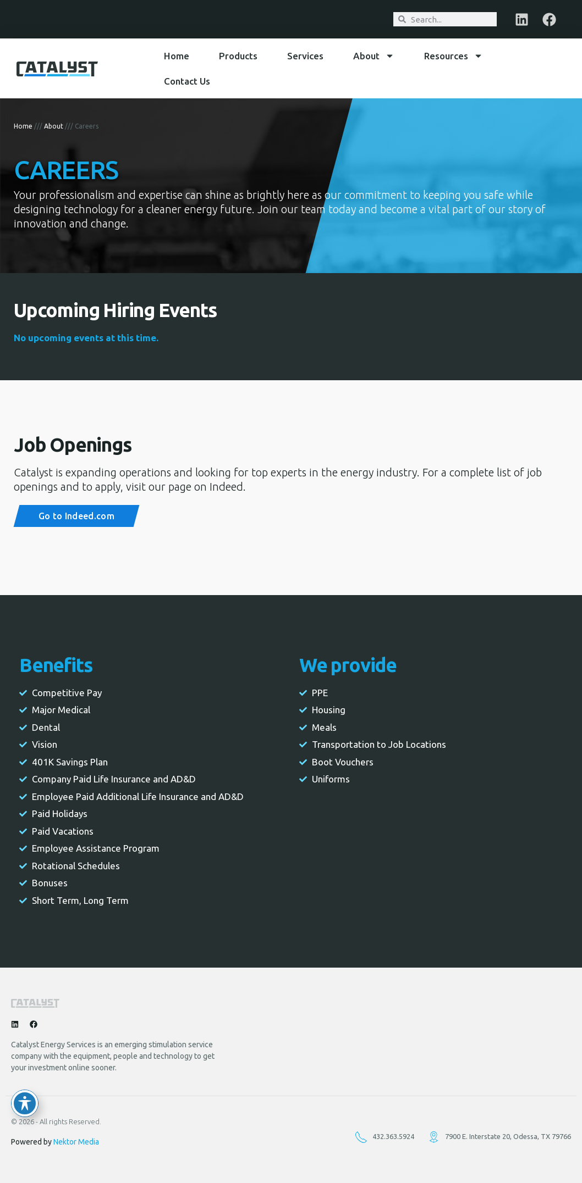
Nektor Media (76, 1141)
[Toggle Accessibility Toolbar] (25, 1103)
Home (176, 56)
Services (305, 56)
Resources (453, 56)
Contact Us (187, 81)
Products (238, 56)
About (373, 56)
